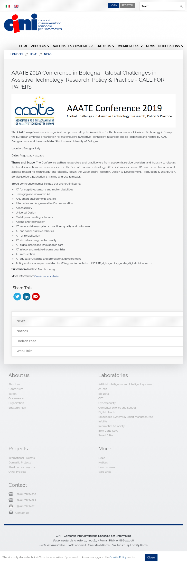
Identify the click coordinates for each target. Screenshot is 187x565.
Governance (16, 398)
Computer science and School (117, 407)
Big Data (103, 393)
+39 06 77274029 (25, 500)
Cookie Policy (118, 557)
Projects (103, 46)
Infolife (102, 421)
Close (151, 557)
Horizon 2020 (106, 467)
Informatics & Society (111, 426)
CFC (101, 398)
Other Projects (17, 471)
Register (127, 5)
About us (38, 46)
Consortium (16, 389)
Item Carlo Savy (108, 430)
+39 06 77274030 (25, 494)
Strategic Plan (17, 407)
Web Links (104, 471)
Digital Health (106, 412)
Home (23, 46)
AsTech (102, 389)
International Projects (22, 458)
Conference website (46, 276)
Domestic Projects (20, 462)
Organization (16, 403)
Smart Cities (105, 435)
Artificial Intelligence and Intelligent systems (125, 384)
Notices (103, 462)
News (150, 46)
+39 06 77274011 (25, 506)
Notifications (169, 46)
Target (13, 393)
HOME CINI (16, 54)
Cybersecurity (107, 403)
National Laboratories (71, 46)
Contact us (22, 512)
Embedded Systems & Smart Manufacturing (125, 417)
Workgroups (128, 46)
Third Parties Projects (22, 467)
